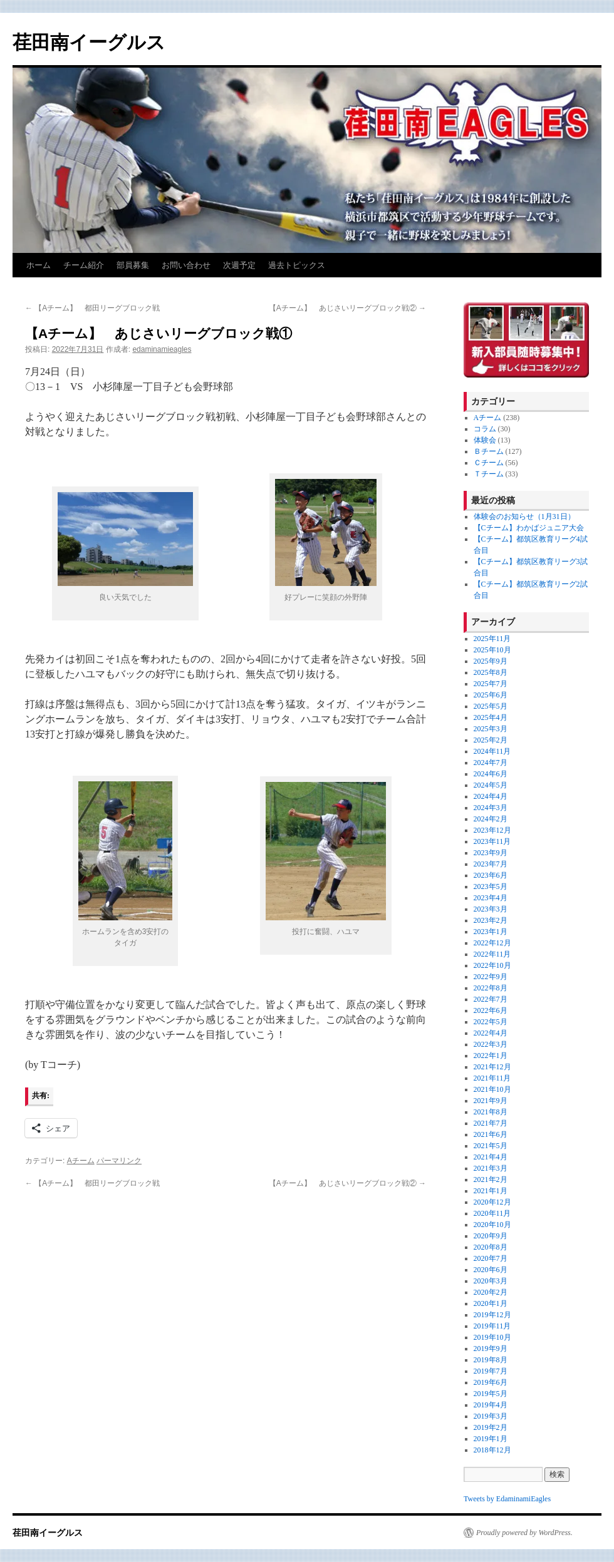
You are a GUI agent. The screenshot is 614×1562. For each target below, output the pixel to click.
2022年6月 (490, 1010)
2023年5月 (490, 886)
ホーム (38, 265)
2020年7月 (490, 1258)
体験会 (485, 440)
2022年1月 (490, 1055)
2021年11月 (492, 1078)
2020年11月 (492, 1213)
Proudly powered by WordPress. (524, 1532)
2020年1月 (490, 1303)
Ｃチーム (489, 462)
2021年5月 (490, 1145)
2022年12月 (492, 942)
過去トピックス (296, 265)
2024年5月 (490, 785)
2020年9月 (490, 1235)
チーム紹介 (83, 265)
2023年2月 (490, 920)
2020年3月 (490, 1281)
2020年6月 (490, 1269)
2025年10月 (492, 649)
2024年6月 (490, 773)
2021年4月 (490, 1157)
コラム (485, 428)
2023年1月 (490, 931)
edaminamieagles (161, 349)
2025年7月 (490, 683)
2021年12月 (492, 1066)
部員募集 (133, 265)
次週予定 (239, 265)
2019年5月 (490, 1393)
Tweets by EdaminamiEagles (507, 1498)
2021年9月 (490, 1100)
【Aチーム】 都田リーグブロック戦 (92, 308)
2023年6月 (490, 875)
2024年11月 (492, 751)
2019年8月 (490, 1359)
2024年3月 (490, 807)
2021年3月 (490, 1168)
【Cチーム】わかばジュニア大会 (529, 527)
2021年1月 (490, 1190)
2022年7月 (490, 999)
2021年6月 (490, 1134)
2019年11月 (492, 1326)
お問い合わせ (186, 265)
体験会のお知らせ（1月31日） (524, 516)
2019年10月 (492, 1337)
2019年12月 (492, 1314)
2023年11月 (492, 841)
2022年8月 (490, 988)
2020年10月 (492, 1224)
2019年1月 (490, 1438)
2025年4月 (490, 717)
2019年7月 (490, 1371)
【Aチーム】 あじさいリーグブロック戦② (347, 308)
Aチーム (81, 1160)
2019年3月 (490, 1416)
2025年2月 (490, 740)
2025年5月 (490, 706)
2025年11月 (492, 638)
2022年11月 (492, 954)
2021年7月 (490, 1123)
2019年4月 (490, 1404)
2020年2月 (490, 1292)
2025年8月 (490, 672)
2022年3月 (490, 1044)
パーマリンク (119, 1160)
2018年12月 (492, 1450)
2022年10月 (492, 965)
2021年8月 (490, 1111)
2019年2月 (490, 1427)
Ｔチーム (489, 474)
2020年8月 (490, 1247)
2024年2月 (490, 818)
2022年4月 (490, 1033)
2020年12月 (492, 1202)
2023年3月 (490, 909)
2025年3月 (490, 728)
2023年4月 (490, 897)
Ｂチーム (489, 451)
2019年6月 (490, 1382)
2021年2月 (490, 1179)
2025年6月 (490, 695)
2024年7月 (490, 762)
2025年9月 (490, 661)
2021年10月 (492, 1089)
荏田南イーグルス (89, 42)
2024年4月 (490, 796)
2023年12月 (492, 830)
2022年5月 (490, 1021)
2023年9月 (490, 852)
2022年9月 (490, 976)
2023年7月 (490, 864)
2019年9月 (490, 1348)
